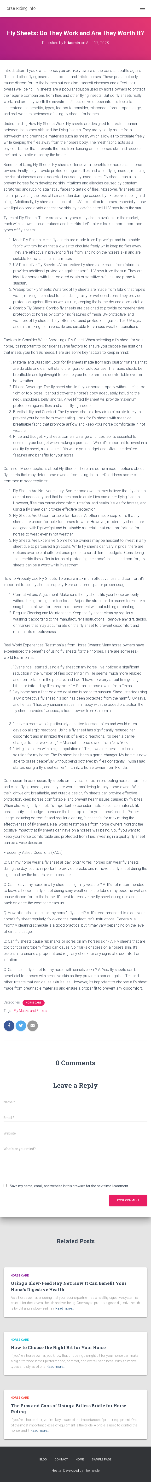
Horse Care (33, 1002)
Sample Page (101, 1459)
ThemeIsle (91, 1470)
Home (80, 1459)
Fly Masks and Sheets (30, 1011)
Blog (43, 1459)
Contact (61, 1459)
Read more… (64, 1308)
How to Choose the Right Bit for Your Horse (58, 1347)
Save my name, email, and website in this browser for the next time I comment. (69, 1186)
